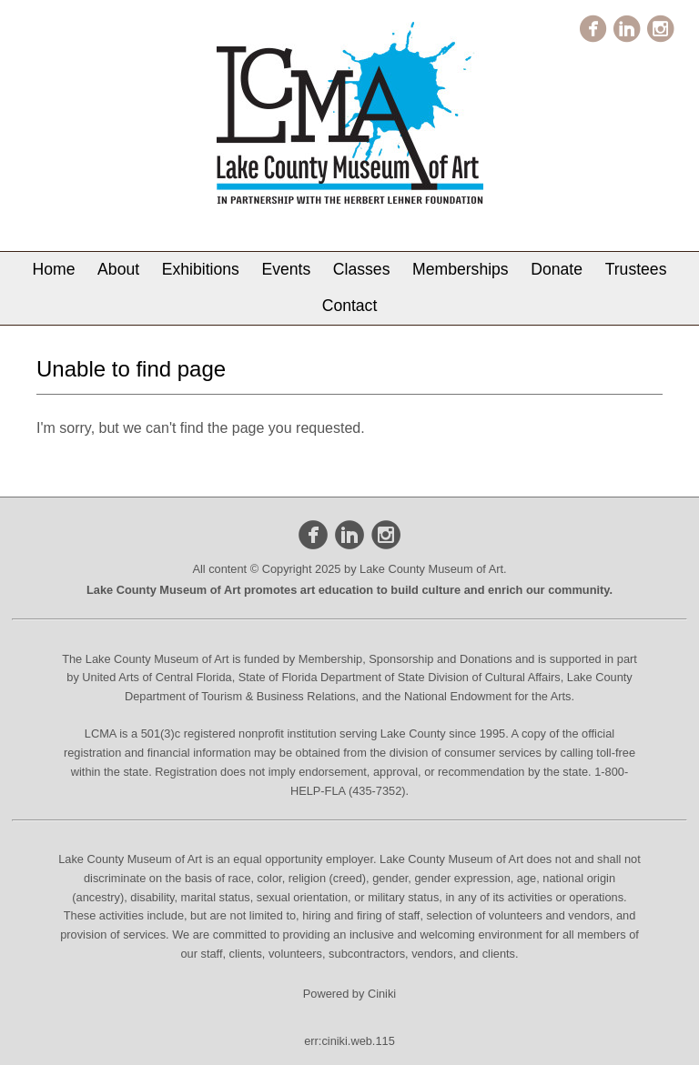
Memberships (460, 269)
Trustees (636, 269)
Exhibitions (200, 269)
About (118, 269)
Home (54, 269)
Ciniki (382, 993)
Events (285, 269)
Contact (350, 305)
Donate (556, 269)
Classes (361, 269)
